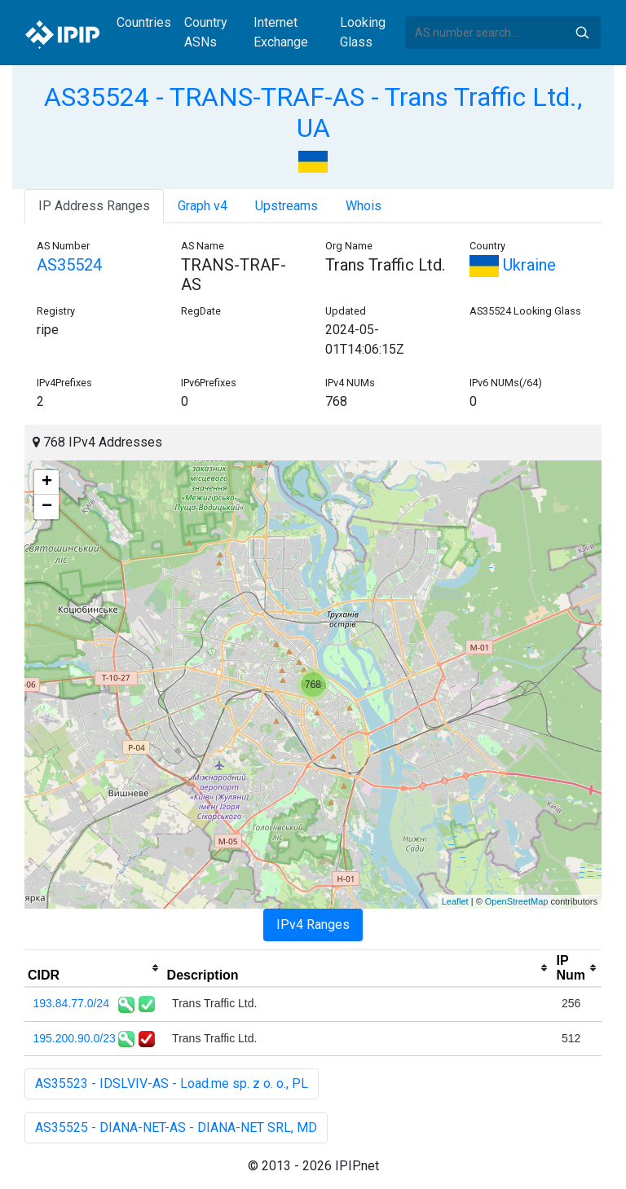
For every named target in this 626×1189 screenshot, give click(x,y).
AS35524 (69, 265)
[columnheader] (94, 968)
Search (582, 33)
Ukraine (513, 265)
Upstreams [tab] (286, 206)
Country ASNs (205, 32)
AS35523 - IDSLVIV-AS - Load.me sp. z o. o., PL (171, 1083)
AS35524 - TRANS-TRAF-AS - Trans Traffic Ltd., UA (313, 112)
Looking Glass (363, 32)
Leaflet (455, 901)
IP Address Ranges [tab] (94, 206)
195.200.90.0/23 (74, 1038)
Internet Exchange (280, 32)
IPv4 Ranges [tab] (313, 924)
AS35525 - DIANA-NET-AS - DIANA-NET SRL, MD (176, 1127)
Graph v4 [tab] (202, 206)
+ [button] (47, 482)
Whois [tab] (363, 206)
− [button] (47, 507)
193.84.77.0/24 (71, 1003)
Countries (144, 22)
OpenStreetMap (517, 901)
